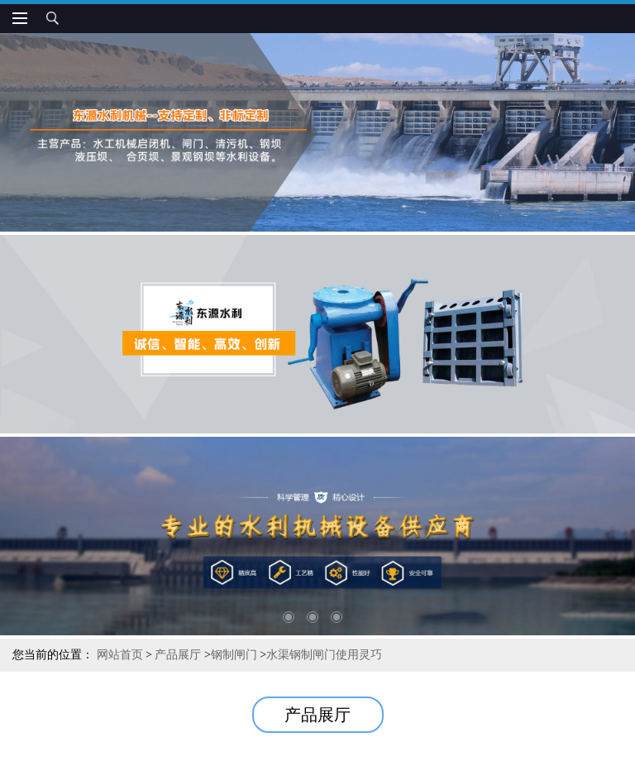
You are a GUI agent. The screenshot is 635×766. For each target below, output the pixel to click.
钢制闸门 (234, 655)
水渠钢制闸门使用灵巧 (324, 655)
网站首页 (120, 655)
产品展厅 (178, 655)
